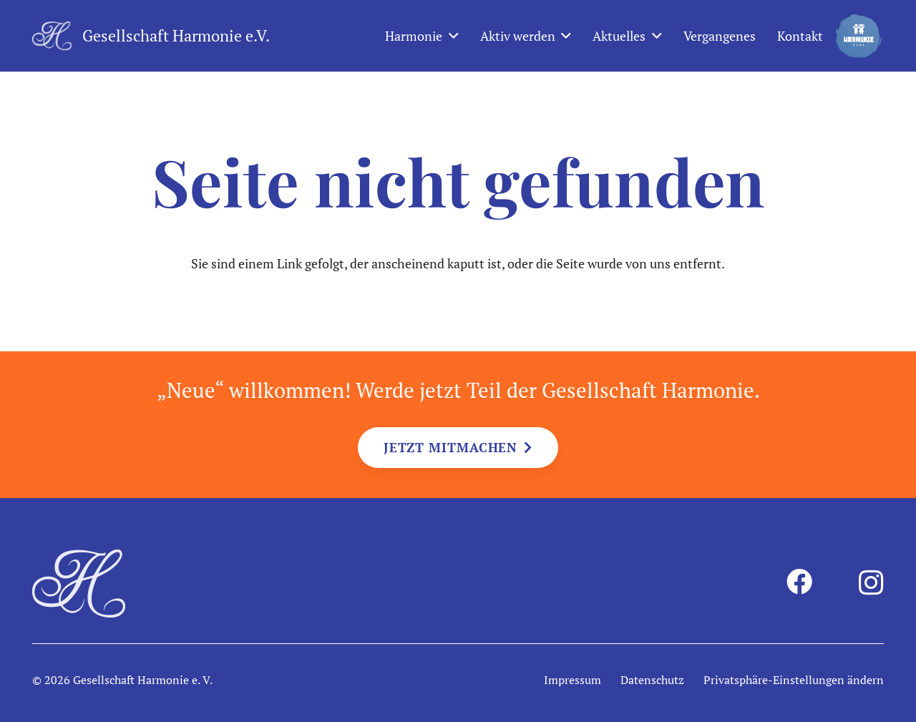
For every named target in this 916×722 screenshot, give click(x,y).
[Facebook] (799, 582)
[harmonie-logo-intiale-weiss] (52, 35)
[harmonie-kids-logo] (859, 36)
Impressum (572, 680)
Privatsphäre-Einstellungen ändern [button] (793, 680)
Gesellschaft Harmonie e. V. (143, 680)
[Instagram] (871, 583)
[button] (450, 36)
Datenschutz (652, 680)
